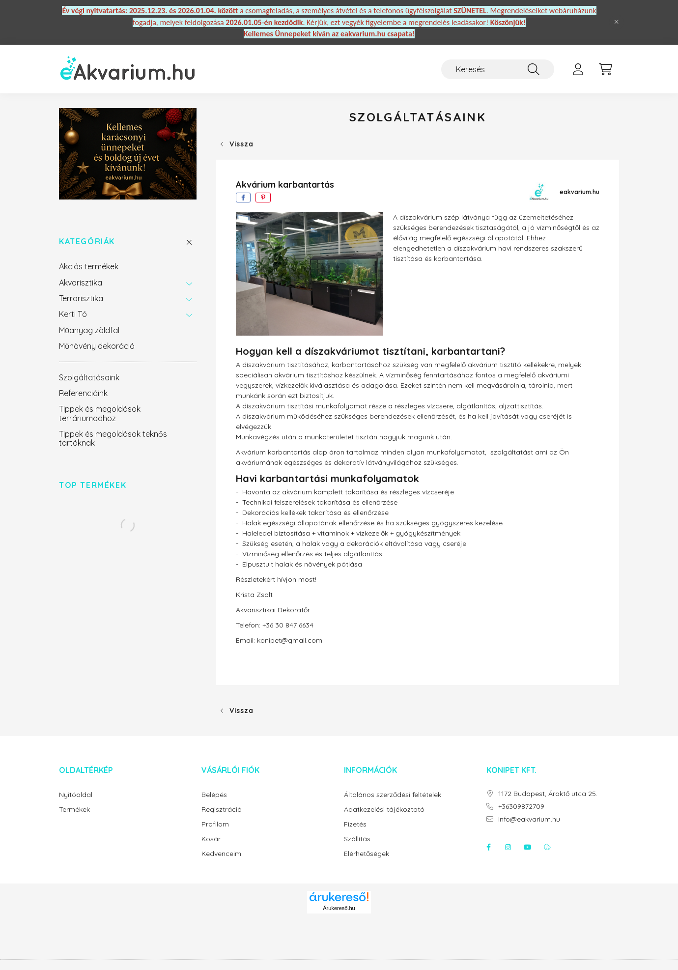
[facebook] (243, 197)
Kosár (211, 839)
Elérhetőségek (366, 854)
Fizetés (355, 824)
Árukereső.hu (339, 908)
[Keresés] (497, 69)
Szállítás (357, 839)
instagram (508, 847)
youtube (527, 847)
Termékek (74, 809)
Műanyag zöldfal (89, 330)
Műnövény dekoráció (97, 346)
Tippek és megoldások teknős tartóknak (113, 438)
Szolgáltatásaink (89, 377)
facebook (488, 847)
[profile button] (578, 69)
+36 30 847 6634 (287, 625)
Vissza (241, 144)
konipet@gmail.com (289, 640)
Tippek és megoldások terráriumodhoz (100, 413)
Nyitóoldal (75, 795)
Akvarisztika (80, 282)
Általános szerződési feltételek (392, 795)
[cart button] (605, 69)
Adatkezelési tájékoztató (384, 809)
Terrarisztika (81, 298)
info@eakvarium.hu (529, 819)
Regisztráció (221, 809)
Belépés (214, 795)
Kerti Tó (73, 314)
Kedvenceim (221, 854)
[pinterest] (263, 197)
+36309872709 (521, 806)
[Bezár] (616, 22)
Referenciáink (83, 393)
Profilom (215, 824)
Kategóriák (87, 241)
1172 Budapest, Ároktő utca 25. (547, 794)
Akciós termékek (88, 266)
